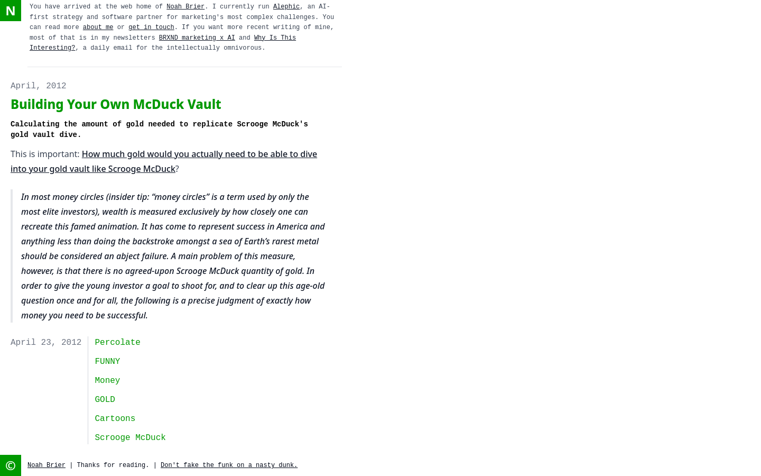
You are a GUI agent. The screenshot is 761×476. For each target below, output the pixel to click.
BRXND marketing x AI (197, 38)
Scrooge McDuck (130, 438)
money (107, 381)
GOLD (105, 400)
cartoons (115, 419)
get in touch (151, 27)
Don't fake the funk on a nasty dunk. (229, 465)
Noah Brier (185, 7)
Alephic (286, 7)
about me (98, 27)
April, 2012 (39, 86)
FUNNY (107, 362)
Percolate (117, 342)
